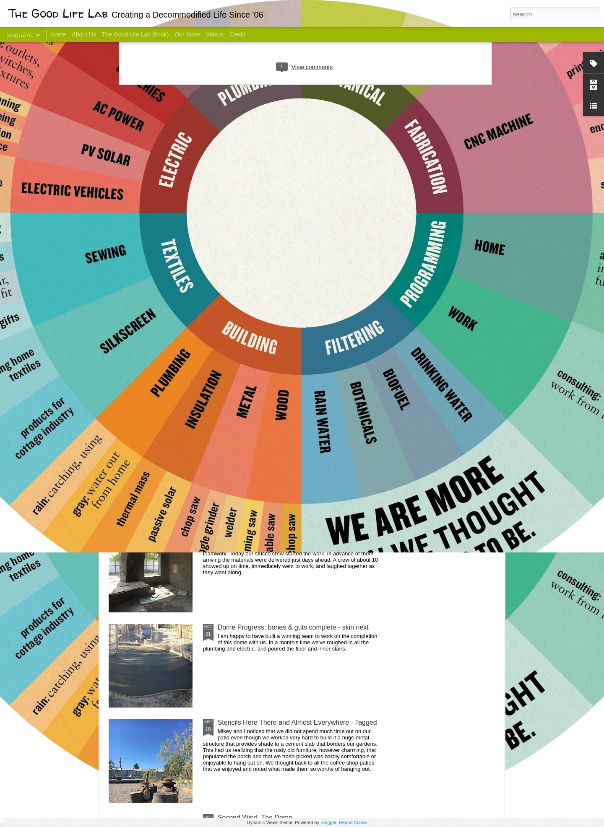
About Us (84, 34)
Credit (237, 34)
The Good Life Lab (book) (135, 34)
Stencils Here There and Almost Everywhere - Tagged (297, 722)
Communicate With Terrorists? (251, 333)
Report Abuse (353, 822)
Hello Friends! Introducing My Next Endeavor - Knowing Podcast (153, 341)
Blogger (328, 822)
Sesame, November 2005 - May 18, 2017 (352, 333)
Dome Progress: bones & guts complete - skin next (293, 627)
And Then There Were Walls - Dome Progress (286, 532)
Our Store (187, 34)
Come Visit (437, 329)
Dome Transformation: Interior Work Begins (282, 400)
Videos (215, 34)
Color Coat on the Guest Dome (169, 495)
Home (58, 34)
